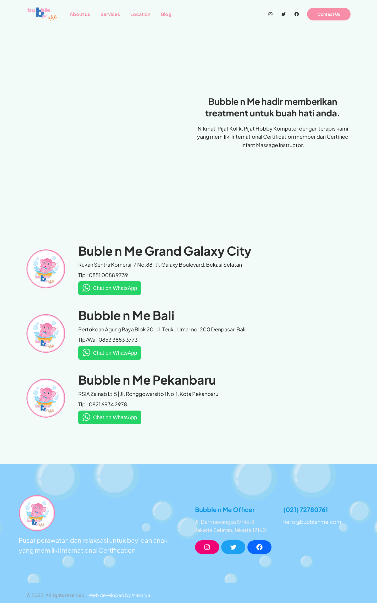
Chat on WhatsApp (115, 288)
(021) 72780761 (305, 509)
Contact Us (329, 14)
